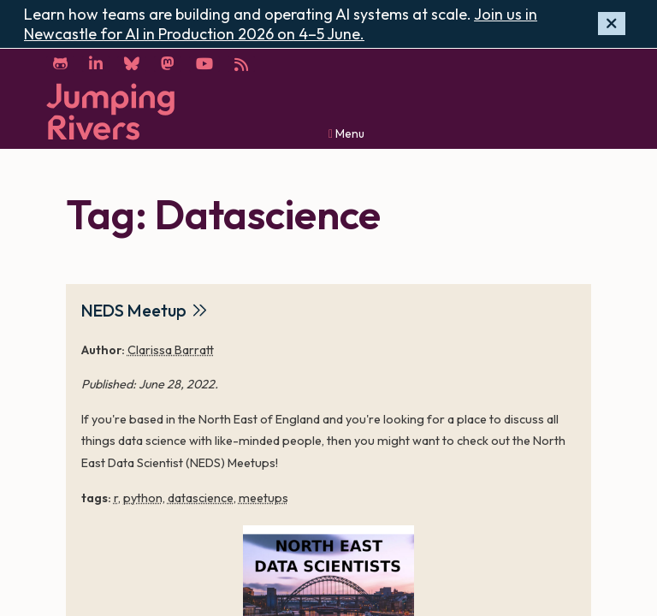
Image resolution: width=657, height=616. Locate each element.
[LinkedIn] (96, 64)
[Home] (110, 111)
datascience (201, 498)
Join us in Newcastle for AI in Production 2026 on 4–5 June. (280, 24)
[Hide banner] (611, 23)
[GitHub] (60, 64)
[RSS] (241, 64)
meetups (263, 498)
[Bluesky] (131, 64)
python (143, 498)
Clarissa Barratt (170, 350)
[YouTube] (204, 64)
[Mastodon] (167, 64)
